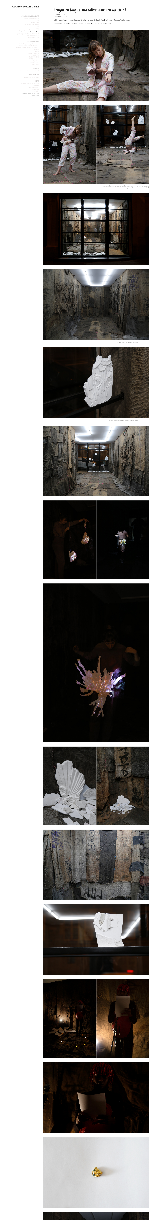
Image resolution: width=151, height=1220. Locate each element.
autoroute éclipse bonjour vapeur (31, 18)
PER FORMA (36, 49)
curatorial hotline (30, 93)
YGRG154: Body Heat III (33, 53)
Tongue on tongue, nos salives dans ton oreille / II (27, 34)
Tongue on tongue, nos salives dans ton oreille (28, 30)
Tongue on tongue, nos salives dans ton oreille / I (27, 32)
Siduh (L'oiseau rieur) (34, 59)
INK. (38, 26)
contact (35, 96)
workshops (34, 75)
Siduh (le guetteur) (34, 61)
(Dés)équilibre (36, 91)
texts (37, 81)
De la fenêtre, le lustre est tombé (31, 24)
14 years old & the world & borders (31, 77)
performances (33, 41)
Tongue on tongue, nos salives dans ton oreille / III (27, 71)
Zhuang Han (36, 85)
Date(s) (37, 28)
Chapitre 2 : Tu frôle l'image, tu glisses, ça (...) (28, 46)
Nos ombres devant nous (33, 37)
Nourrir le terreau (35, 22)
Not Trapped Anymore (34, 87)
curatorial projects (30, 16)
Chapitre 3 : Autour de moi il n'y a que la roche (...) (27, 47)
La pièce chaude (35, 64)
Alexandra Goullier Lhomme (25, 7)
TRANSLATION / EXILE (34, 57)
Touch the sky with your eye (33, 35)
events (36, 68)
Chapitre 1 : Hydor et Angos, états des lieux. (29, 44)
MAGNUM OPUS (35, 55)
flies (38, 20)
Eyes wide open (35, 89)
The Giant (36, 51)
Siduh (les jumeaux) (34, 63)
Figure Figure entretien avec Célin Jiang (29, 83)
